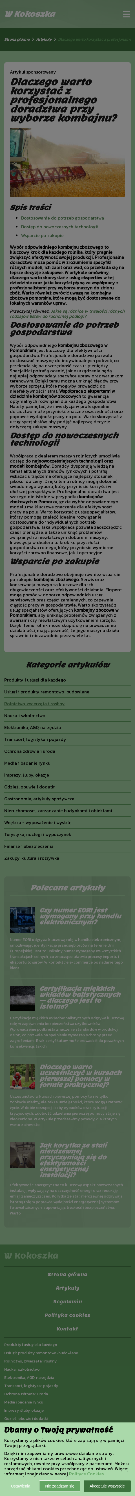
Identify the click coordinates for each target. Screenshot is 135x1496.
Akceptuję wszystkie (107, 1486)
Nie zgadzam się (59, 1486)
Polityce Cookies (86, 1473)
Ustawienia (20, 1486)
